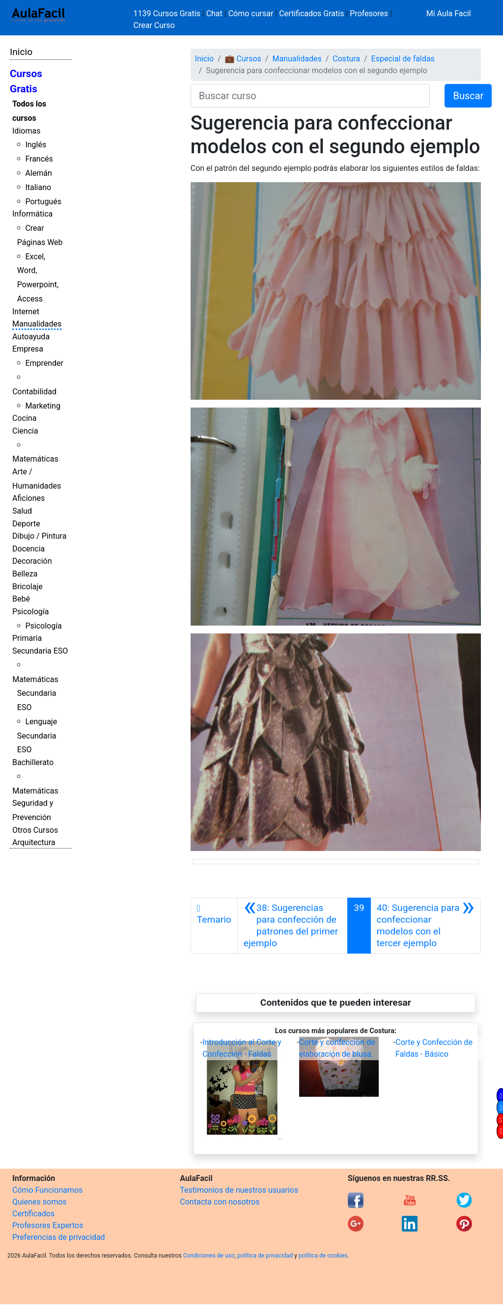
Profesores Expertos (47, 1225)
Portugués (43, 201)
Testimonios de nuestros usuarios (239, 1190)
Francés (39, 159)
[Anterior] (292, 926)
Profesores (369, 13)
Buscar (468, 96)
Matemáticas (35, 459)
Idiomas (26, 131)
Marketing (42, 406)
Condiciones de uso (209, 1255)
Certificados (33, 1213)
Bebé (21, 598)
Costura (346, 58)
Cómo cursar (251, 13)
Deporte (26, 523)
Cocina (24, 418)
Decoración (32, 561)
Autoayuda (31, 336)
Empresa (27, 349)
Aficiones (28, 498)
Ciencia (25, 431)
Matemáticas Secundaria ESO (35, 694)
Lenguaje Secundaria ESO (37, 736)
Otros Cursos (35, 830)
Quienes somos (39, 1201)
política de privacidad (265, 1255)
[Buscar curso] (310, 96)
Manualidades (36, 324)
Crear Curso (154, 25)
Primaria (27, 638)
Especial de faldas (403, 58)
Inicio (21, 51)
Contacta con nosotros (219, 1201)
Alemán (38, 173)
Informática (32, 214)
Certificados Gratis (311, 13)
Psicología (30, 611)
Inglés (35, 144)
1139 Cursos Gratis (168, 13)
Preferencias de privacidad (58, 1237)
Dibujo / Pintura (39, 536)
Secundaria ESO (40, 651)
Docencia (28, 548)
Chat (214, 13)
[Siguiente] (425, 926)
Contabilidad (34, 391)
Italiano (38, 187)
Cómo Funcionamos (47, 1190)
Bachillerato (33, 762)
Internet (25, 311)
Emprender (44, 363)
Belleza (24, 573)
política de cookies (323, 1255)
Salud (22, 511)
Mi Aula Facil (448, 13)
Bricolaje (27, 586)
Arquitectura (33, 842)
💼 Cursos (243, 58)
